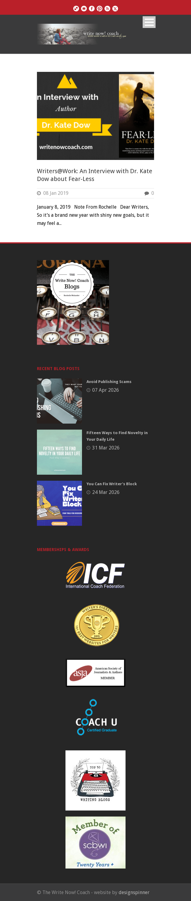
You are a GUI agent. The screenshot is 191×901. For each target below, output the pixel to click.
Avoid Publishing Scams (109, 381)
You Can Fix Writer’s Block (111, 484)
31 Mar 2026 (106, 448)
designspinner (134, 892)
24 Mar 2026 (106, 492)
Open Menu (149, 22)
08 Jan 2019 (55, 193)
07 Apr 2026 (105, 390)
